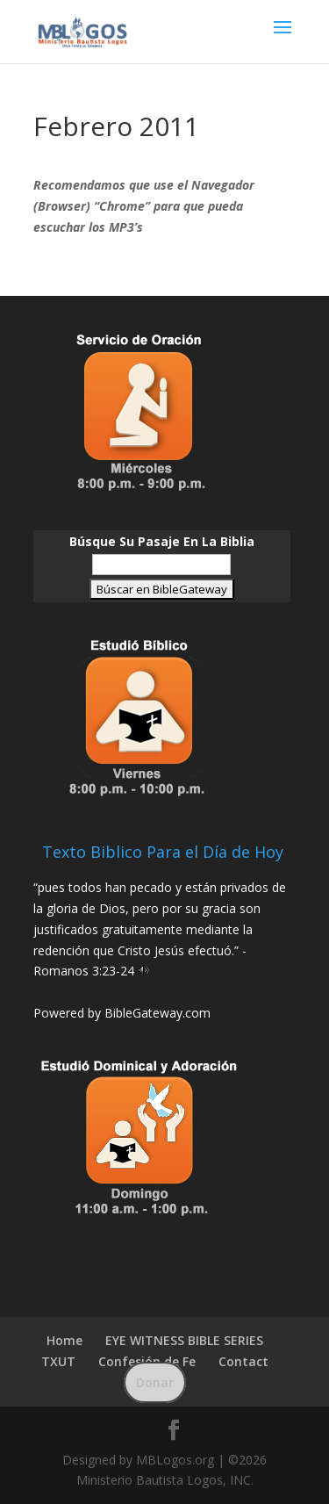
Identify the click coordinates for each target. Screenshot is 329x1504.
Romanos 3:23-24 (83, 970)
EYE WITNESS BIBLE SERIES (184, 1340)
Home (64, 1340)
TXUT (58, 1361)
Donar (155, 1382)
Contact (243, 1361)
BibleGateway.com (157, 1012)
